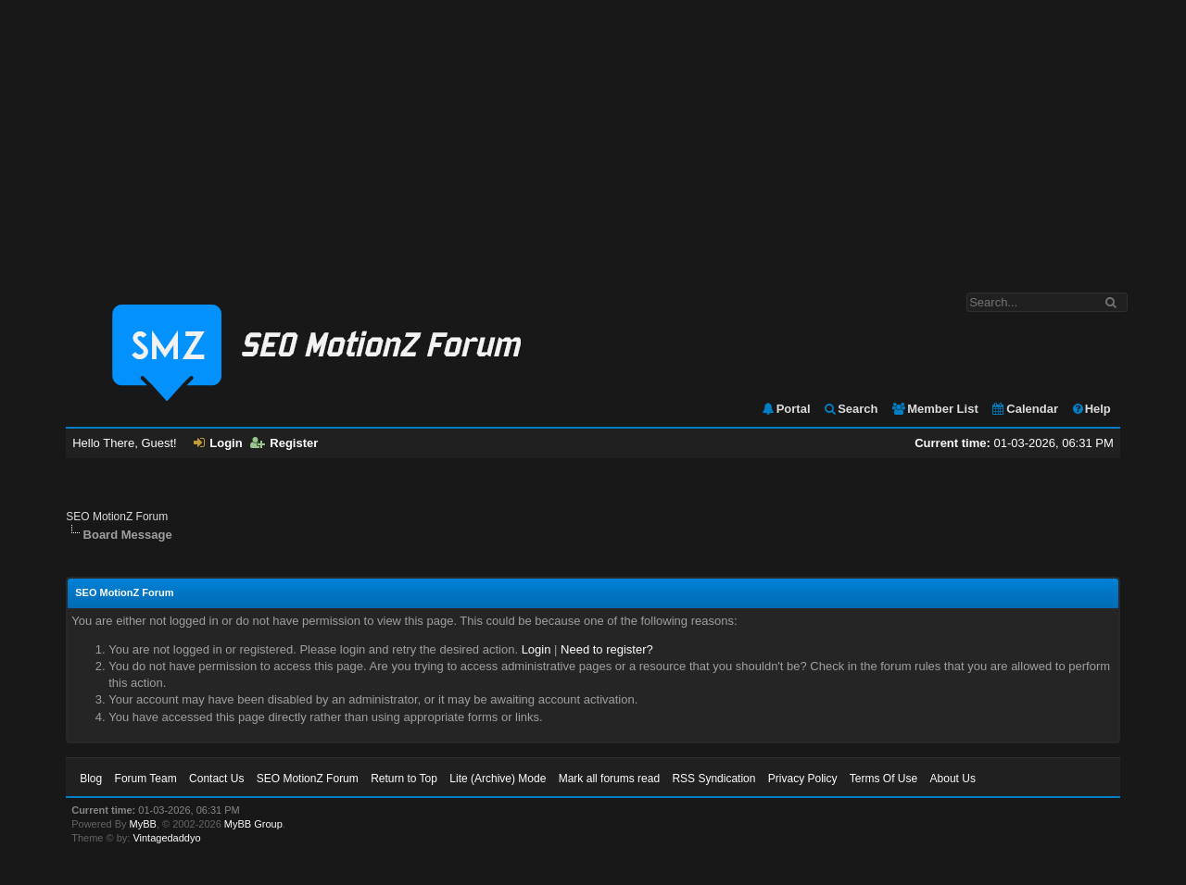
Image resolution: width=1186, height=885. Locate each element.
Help (1091, 409)
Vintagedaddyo (166, 837)
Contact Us (216, 778)
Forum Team (146, 778)
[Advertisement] (593, 137)
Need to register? (607, 649)
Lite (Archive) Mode (497, 778)
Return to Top (404, 778)
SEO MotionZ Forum (117, 516)
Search (850, 409)
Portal (786, 409)
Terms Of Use (883, 778)
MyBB (143, 823)
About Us (953, 778)
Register (284, 443)
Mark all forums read (609, 778)
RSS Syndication (713, 778)
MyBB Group (253, 823)
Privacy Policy (803, 778)
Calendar (1024, 409)
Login (218, 443)
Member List (934, 409)
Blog (91, 778)
